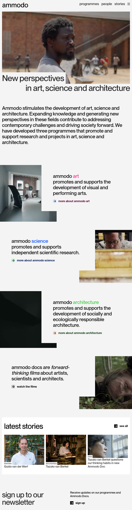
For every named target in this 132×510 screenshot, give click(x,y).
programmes (89, 4)
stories (119, 4)
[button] (128, 4)
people (106, 4)
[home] (15, 5)
